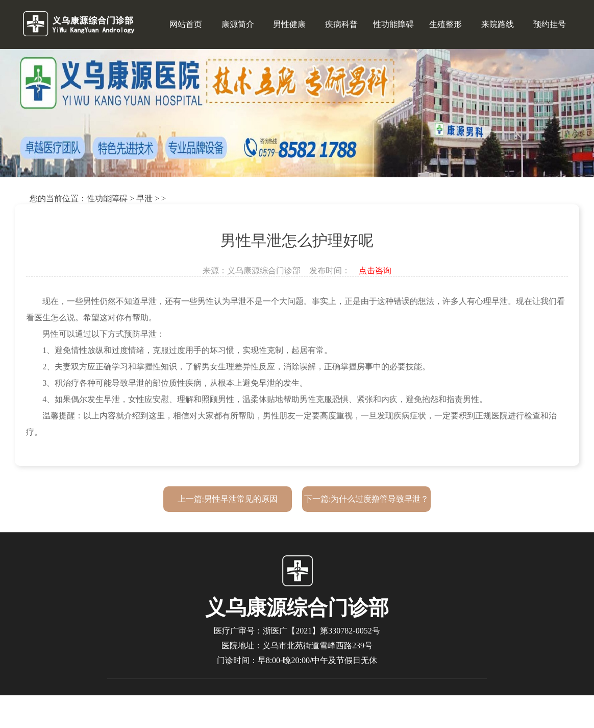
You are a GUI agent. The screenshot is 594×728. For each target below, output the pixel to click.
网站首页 (185, 24)
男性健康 (289, 24)
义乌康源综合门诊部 (264, 270)
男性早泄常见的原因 (241, 499)
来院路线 (497, 24)
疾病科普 (341, 24)
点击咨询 (375, 270)
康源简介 (237, 24)
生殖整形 (445, 24)
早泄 (144, 198)
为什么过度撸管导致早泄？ (380, 499)
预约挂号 (549, 24)
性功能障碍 (393, 24)
